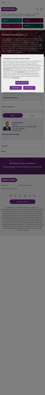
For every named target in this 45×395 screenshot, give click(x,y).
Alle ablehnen (15, 87)
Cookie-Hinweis (7, 68)
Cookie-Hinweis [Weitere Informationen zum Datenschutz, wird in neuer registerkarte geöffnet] (16, 77)
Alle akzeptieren (29, 87)
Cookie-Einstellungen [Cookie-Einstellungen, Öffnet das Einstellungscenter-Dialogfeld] (22, 82)
